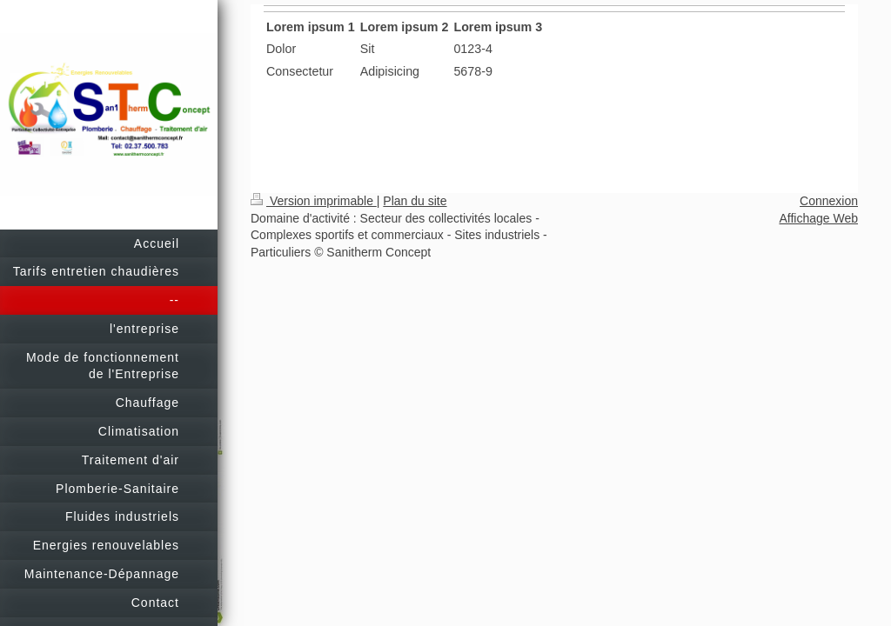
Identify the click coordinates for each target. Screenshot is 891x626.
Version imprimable (314, 201)
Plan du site (414, 201)
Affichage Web (818, 218)
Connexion (829, 201)
